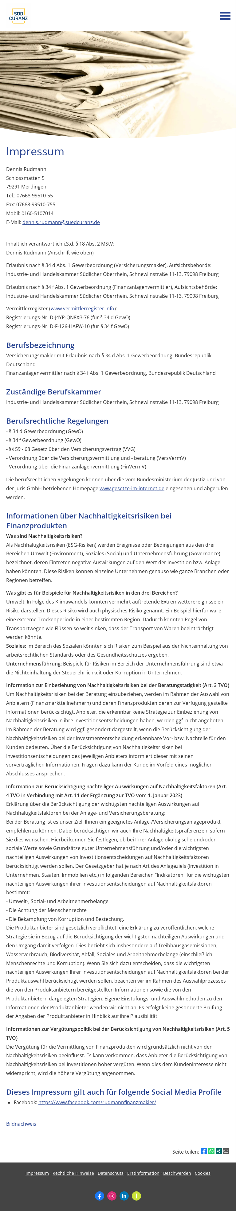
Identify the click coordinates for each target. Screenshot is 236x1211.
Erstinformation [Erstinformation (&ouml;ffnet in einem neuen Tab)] (143, 1173)
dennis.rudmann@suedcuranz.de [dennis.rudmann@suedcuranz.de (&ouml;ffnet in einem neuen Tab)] (61, 222)
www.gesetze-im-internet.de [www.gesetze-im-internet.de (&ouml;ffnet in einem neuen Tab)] (132, 488)
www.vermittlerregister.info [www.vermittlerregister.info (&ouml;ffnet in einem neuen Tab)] (82, 308)
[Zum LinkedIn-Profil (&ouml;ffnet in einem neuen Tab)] (124, 1196)
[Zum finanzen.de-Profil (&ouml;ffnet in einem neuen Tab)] (136, 1196)
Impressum (37, 1173)
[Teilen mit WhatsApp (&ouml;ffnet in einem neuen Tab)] (211, 1151)
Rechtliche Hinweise (73, 1173)
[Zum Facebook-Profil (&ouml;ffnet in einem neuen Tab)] (99, 1196)
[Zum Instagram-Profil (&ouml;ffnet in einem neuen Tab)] (111, 1196)
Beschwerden (177, 1173)
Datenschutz (111, 1173)
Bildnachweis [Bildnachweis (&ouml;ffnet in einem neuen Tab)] (21, 1123)
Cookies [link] (202, 1173)
